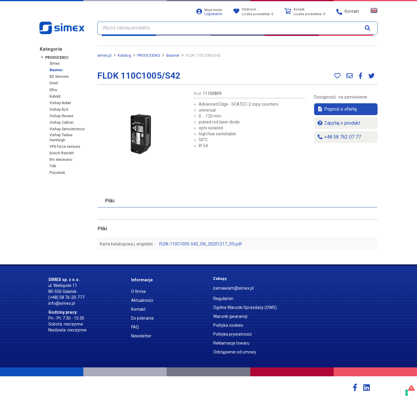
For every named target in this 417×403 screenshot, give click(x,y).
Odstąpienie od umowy (234, 352)
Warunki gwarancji (230, 316)
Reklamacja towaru (231, 343)
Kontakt (138, 309)
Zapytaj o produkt (338, 123)
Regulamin (223, 298)
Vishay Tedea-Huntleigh (61, 137)
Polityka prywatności (232, 334)
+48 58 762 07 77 (339, 137)
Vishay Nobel (60, 103)
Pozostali (57, 173)
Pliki (109, 201)
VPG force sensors (65, 147)
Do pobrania (142, 318)
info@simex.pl (61, 303)
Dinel (54, 83)
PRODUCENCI (57, 57)
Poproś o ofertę (337, 109)
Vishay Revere (61, 116)
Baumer (56, 70)
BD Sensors (59, 76)
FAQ (135, 327)
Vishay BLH (59, 109)
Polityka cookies (228, 325)
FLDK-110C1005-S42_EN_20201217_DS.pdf (200, 244)
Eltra (53, 90)
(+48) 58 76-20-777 (66, 297)
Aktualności (142, 300)
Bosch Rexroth (62, 153)
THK (53, 166)
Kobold (55, 96)
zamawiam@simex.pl (233, 288)
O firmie (138, 291)
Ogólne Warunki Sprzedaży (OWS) (245, 307)
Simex (55, 63)
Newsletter (141, 336)
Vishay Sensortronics (67, 129)
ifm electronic (61, 160)
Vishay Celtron (62, 122)
